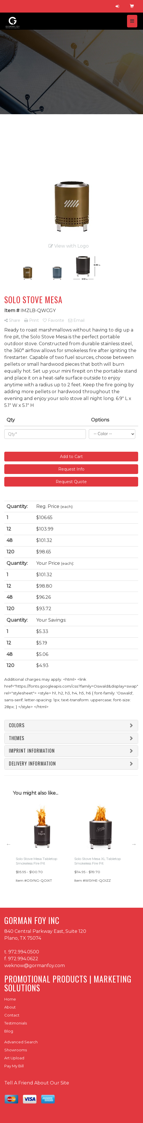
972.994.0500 (23, 952)
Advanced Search (21, 1042)
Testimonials (15, 1023)
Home (10, 999)
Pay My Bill (14, 1066)
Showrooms (15, 1050)
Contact (11, 1015)
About (10, 1007)
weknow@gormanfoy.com (34, 965)
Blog (8, 1031)
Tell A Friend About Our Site (36, 1083)
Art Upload (14, 1058)
